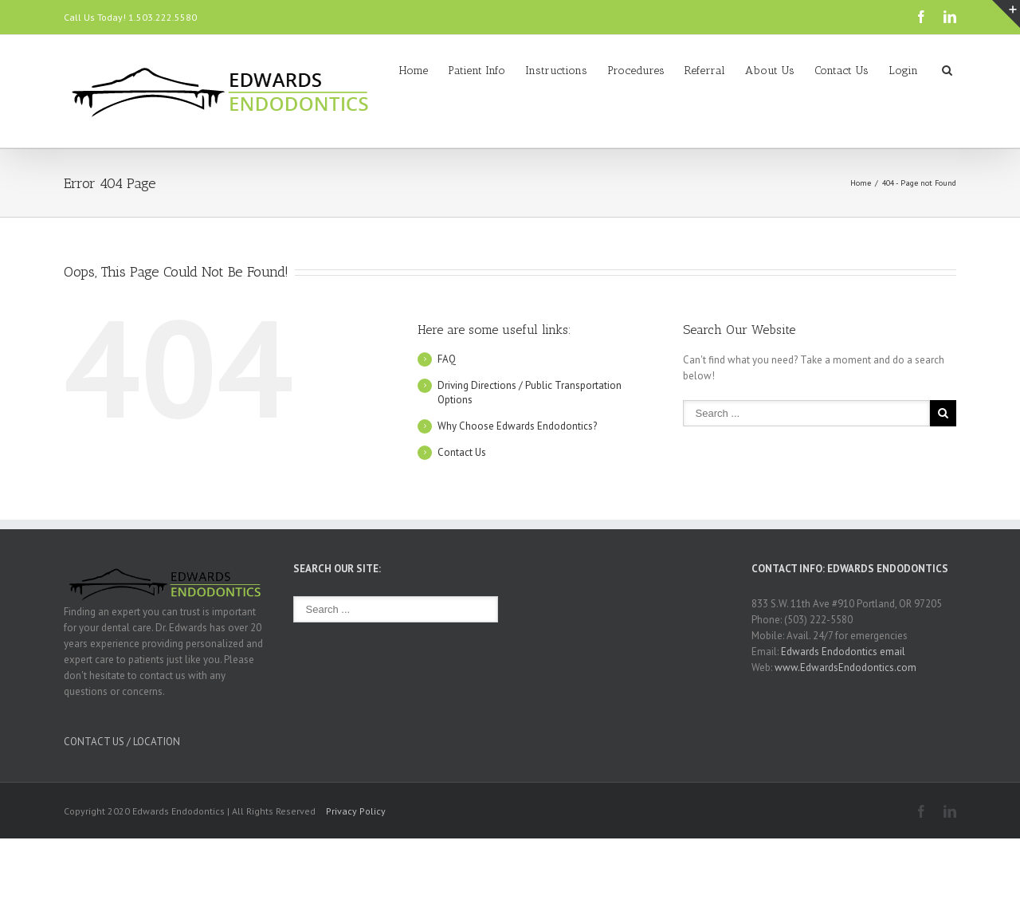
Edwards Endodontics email (843, 651)
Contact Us (841, 70)
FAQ (446, 359)
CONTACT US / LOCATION (122, 741)
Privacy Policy (356, 811)
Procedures (636, 70)
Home (413, 70)
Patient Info (476, 70)
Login (903, 70)
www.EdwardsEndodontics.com (845, 667)
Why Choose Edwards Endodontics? (517, 426)
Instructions (556, 70)
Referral (705, 70)
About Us (769, 70)
